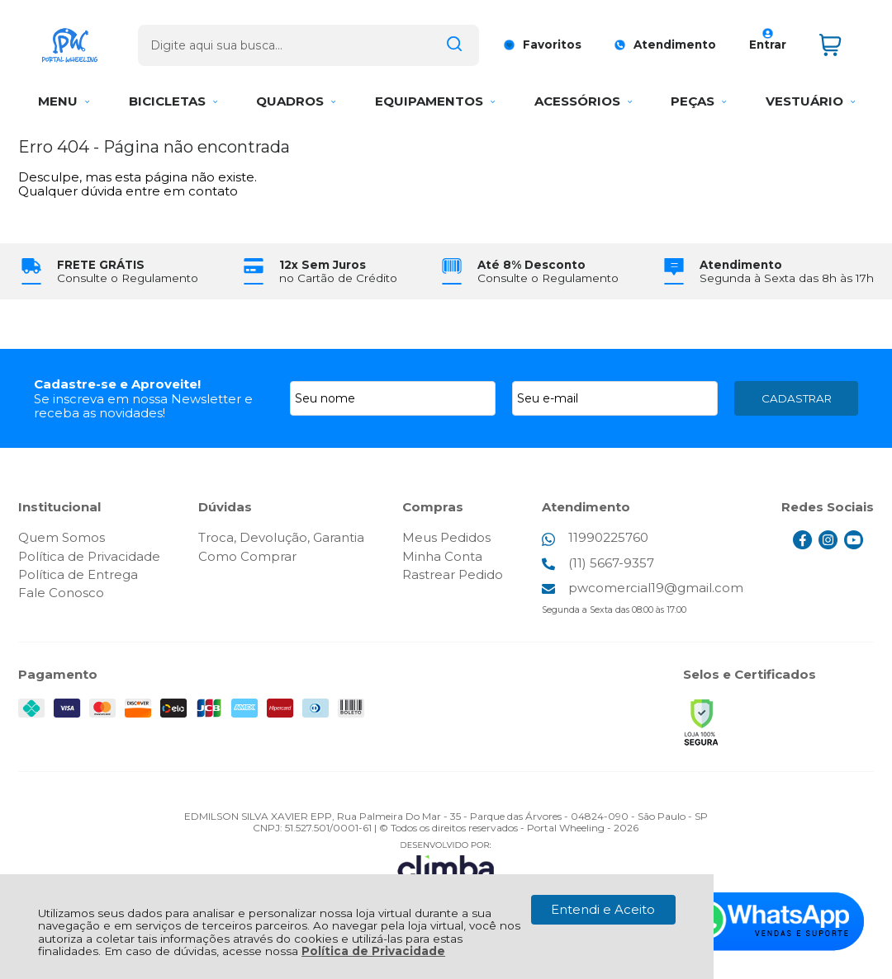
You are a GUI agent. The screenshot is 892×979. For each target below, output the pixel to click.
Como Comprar (247, 556)
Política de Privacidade (373, 951)
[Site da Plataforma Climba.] (446, 864)
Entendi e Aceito (603, 909)
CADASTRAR (797, 398)
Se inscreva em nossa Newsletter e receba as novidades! (143, 406)
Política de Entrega (78, 574)
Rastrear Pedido (452, 574)
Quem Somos (61, 537)
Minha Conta (442, 556)
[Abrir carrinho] (842, 40)
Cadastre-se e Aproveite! (117, 384)
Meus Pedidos (446, 537)
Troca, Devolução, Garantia (281, 537)
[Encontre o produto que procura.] (451, 39)
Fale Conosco (61, 592)
